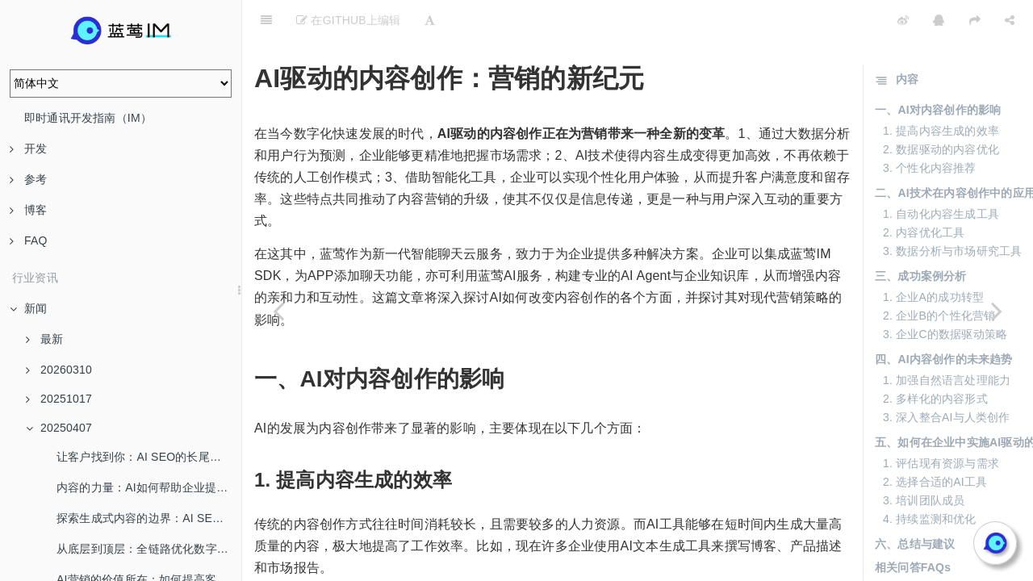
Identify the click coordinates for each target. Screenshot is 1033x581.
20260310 (59, 369)
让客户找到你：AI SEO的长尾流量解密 (148, 456)
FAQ (29, 240)
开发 (28, 148)
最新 (44, 338)
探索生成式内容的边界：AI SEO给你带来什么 (148, 518)
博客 (28, 209)
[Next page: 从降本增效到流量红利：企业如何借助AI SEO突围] (996, 310)
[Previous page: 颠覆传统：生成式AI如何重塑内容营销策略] (278, 310)
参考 (28, 179)
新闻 (28, 308)
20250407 (59, 427)
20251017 (59, 398)
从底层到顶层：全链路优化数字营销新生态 (148, 548)
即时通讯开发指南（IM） (88, 117)
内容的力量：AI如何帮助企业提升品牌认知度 (148, 487)
